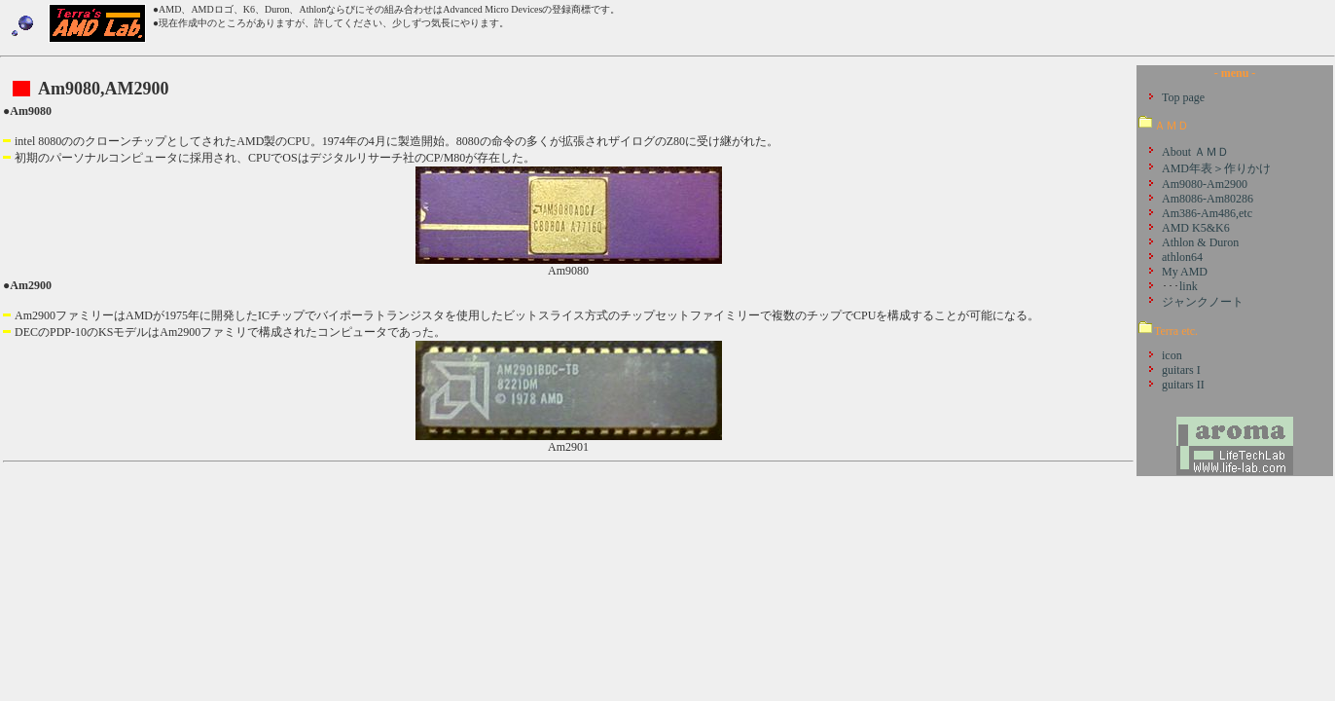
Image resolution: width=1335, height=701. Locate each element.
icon (1172, 355)
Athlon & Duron (1200, 242)
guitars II (1183, 384)
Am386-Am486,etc (1207, 213)
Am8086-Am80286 (1207, 198)
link (1188, 286)
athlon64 (1182, 257)
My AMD (1185, 271)
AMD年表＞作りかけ (1216, 168)
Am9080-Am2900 (1204, 184)
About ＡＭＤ (1195, 152)
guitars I (1181, 370)
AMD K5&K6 (1196, 228)
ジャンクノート (1203, 302)
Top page (1183, 97)
